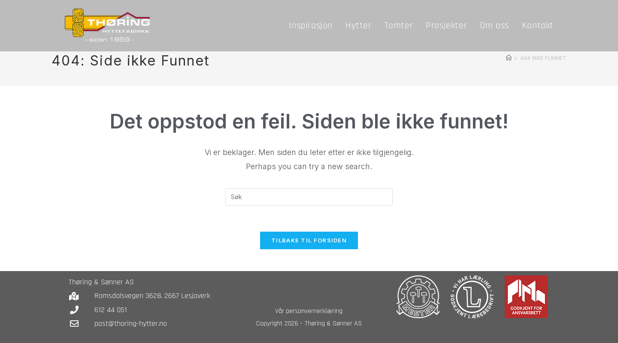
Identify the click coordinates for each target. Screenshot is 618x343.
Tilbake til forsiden (309, 240)
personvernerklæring (314, 311)
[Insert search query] (309, 197)
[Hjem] (509, 57)
